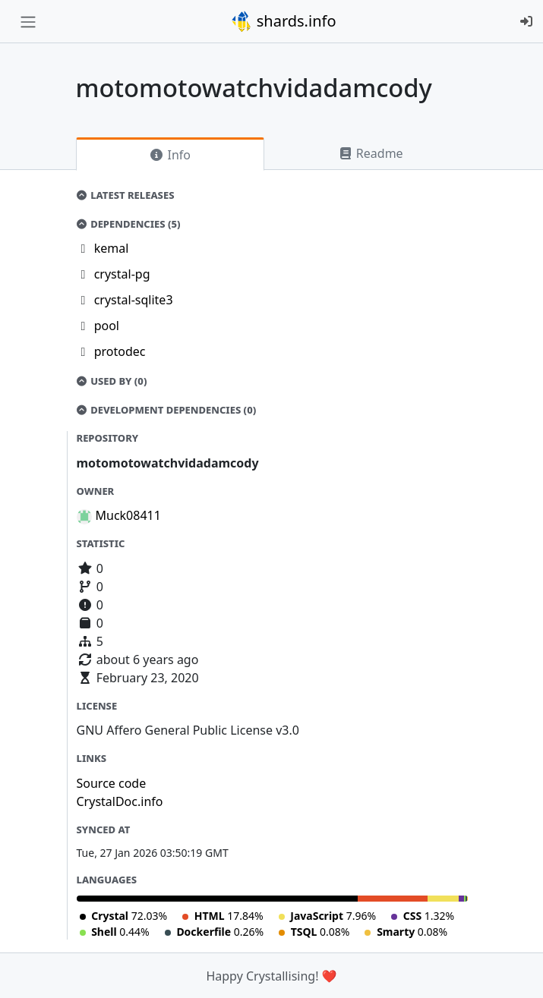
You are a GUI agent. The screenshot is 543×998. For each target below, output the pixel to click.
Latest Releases (125, 195)
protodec (120, 351)
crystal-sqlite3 (133, 299)
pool (106, 325)
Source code (112, 783)
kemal (111, 248)
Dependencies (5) (128, 224)
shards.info (283, 21)
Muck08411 (128, 515)
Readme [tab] (370, 153)
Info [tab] (170, 154)
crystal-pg (122, 274)
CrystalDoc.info (120, 801)
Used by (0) (111, 381)
